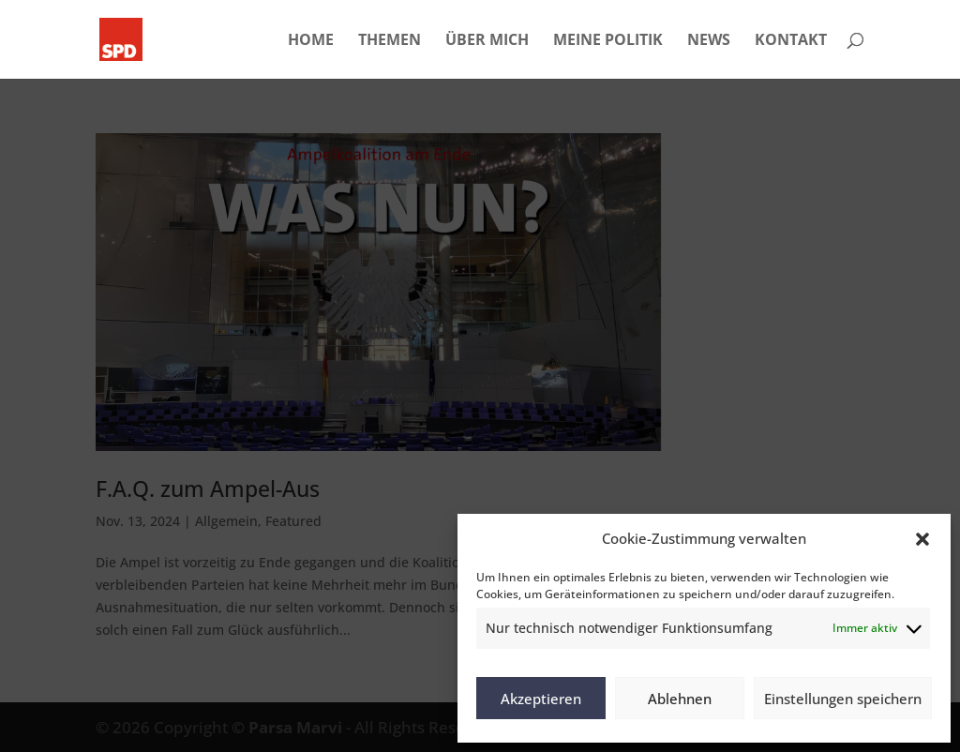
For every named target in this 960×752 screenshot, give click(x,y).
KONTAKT (791, 41)
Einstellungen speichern (843, 698)
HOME (311, 41)
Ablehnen (680, 698)
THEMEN (389, 41)
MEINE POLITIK (608, 41)
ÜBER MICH (487, 41)
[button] (922, 539)
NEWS (708, 41)
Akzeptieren (541, 698)
